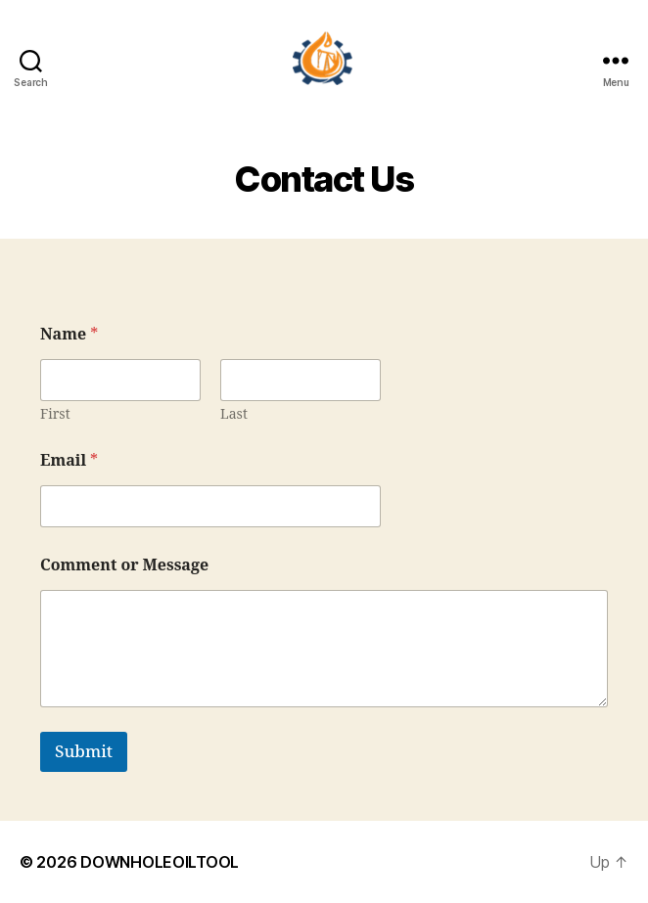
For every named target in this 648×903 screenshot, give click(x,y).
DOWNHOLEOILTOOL (159, 862)
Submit (84, 752)
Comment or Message (124, 566)
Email (69, 461)
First (55, 414)
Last (234, 414)
